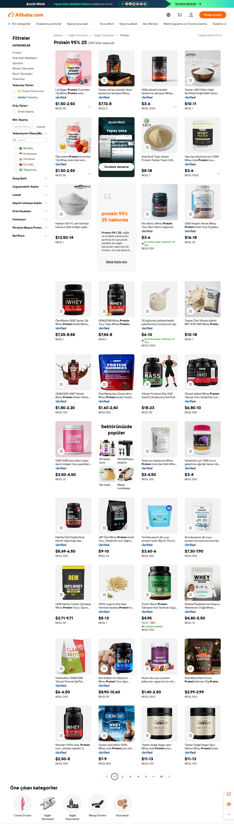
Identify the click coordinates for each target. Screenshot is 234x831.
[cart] (180, 15)
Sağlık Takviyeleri (105, 35)
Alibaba (58, 35)
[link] (229, 794)
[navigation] (29, 406)
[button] (104, 80)
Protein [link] (126, 35)
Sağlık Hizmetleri (79, 35)
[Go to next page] (169, 776)
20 (161, 776)
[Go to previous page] (106, 776)
